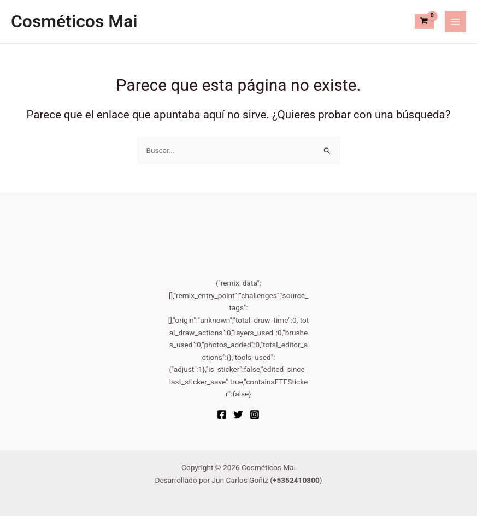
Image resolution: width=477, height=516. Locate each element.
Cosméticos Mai (74, 21)
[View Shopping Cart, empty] (424, 21)
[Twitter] (238, 414)
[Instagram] (255, 414)
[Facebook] (222, 414)
